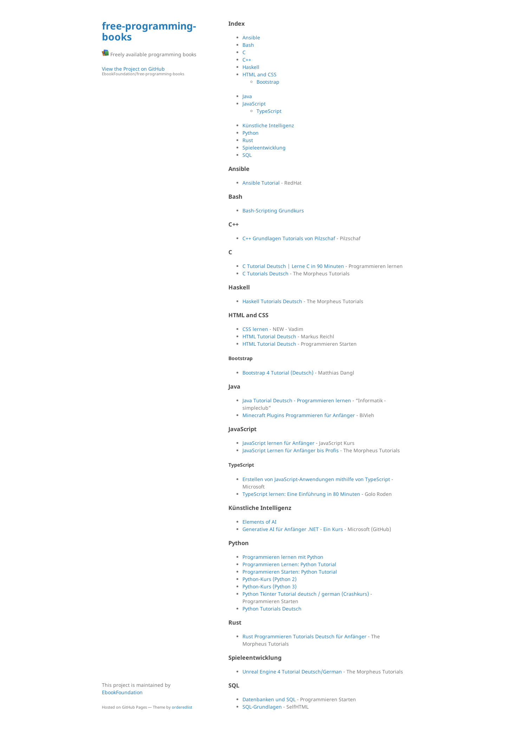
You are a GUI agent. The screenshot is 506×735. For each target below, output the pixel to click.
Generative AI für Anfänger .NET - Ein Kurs (292, 529)
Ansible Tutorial (261, 182)
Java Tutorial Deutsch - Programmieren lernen (296, 400)
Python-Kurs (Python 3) (269, 586)
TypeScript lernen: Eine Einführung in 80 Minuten (301, 494)
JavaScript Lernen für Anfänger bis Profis (290, 450)
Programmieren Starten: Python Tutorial (289, 571)
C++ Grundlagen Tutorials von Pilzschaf (288, 238)
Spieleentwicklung (264, 147)
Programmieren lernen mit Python (282, 557)
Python (250, 132)
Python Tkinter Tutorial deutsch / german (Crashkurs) (305, 593)
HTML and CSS (259, 74)
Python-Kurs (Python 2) (269, 579)
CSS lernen (255, 329)
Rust (247, 140)
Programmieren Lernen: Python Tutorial (289, 564)
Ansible (251, 37)
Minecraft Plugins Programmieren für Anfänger (298, 415)
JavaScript (254, 103)
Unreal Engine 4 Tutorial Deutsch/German (292, 671)
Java (247, 96)
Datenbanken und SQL (269, 699)
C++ (246, 59)
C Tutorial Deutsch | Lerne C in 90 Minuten (293, 266)
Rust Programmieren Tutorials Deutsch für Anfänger (304, 636)
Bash (248, 44)
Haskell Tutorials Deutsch (272, 301)
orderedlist (182, 707)
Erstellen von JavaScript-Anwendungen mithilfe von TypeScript (316, 479)
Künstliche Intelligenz (268, 125)
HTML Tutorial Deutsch (269, 336)
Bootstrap (268, 81)
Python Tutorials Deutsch (271, 608)
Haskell (250, 67)
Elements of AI (259, 521)
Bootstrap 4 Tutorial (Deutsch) (277, 372)
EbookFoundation (122, 692)
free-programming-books (149, 31)
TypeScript (269, 111)
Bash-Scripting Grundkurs (273, 210)
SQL (247, 155)
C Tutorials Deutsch (265, 273)
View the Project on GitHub (149, 71)
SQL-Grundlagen (262, 706)
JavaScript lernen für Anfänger (278, 443)
